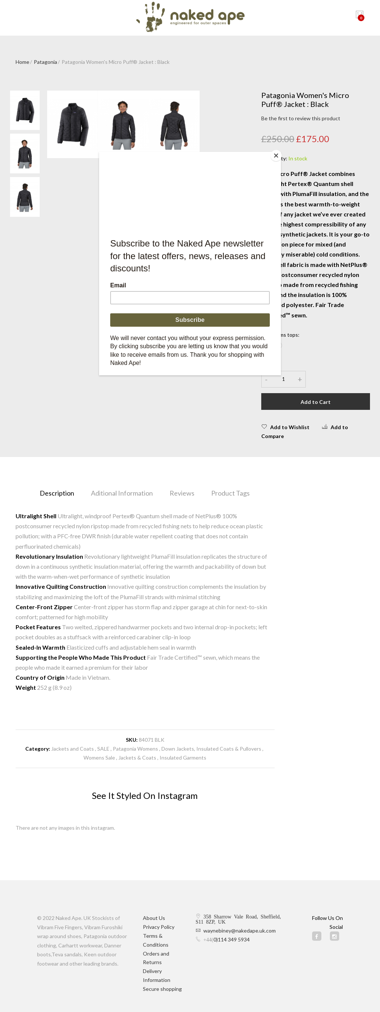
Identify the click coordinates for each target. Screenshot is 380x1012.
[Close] (279, 153)
